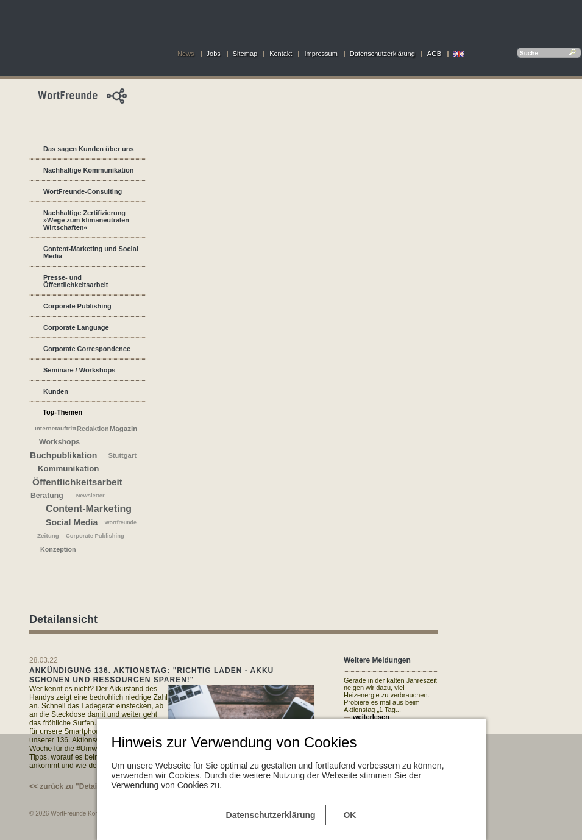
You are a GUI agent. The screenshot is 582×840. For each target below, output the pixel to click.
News (185, 53)
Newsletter (90, 496)
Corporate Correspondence (86, 348)
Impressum (320, 53)
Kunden (55, 391)
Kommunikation (68, 468)
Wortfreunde (120, 522)
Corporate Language (76, 327)
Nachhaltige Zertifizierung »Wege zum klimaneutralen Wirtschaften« (86, 220)
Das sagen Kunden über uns (88, 148)
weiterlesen (371, 717)
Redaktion (93, 428)
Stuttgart (122, 455)
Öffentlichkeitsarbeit (77, 482)
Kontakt (280, 53)
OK (349, 815)
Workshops (59, 442)
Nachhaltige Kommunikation (88, 170)
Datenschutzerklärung (382, 53)
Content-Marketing (89, 509)
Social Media (72, 522)
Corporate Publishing (77, 306)
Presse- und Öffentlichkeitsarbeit (75, 281)
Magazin (124, 428)
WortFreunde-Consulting (82, 191)
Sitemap (245, 53)
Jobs (214, 53)
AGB (434, 53)
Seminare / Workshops (79, 370)
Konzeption (58, 549)
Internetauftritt (55, 428)
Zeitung (48, 535)
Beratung (46, 495)
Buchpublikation (63, 455)
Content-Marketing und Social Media (90, 252)
